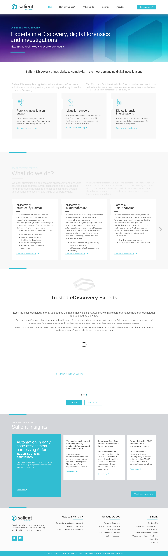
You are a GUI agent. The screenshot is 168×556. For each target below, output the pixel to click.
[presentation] (81, 395)
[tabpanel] (84, 374)
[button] (1, 37)
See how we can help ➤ (27, 129)
